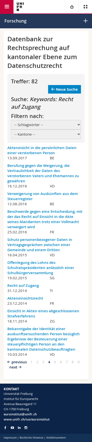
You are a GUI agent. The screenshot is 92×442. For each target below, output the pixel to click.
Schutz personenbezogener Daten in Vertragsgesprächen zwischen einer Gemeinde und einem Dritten (39, 244)
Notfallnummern (56, 437)
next (13, 367)
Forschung (15, 21)
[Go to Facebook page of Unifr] (5, 427)
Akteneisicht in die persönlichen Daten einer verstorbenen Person (42, 150)
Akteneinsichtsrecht (25, 298)
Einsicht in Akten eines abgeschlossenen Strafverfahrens (43, 313)
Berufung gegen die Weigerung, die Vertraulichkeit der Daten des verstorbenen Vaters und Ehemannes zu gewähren (43, 173)
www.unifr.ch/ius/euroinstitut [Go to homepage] (27, 419)
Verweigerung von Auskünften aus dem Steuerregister (42, 196)
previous (19, 362)
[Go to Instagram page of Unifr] (26, 427)
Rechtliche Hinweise (31, 437)
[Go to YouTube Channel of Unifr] (12, 427)
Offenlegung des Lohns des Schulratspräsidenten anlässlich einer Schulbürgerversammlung (40, 267)
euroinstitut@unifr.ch (20, 414)
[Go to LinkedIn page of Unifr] (19, 427)
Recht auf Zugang (23, 285)
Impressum (10, 437)
